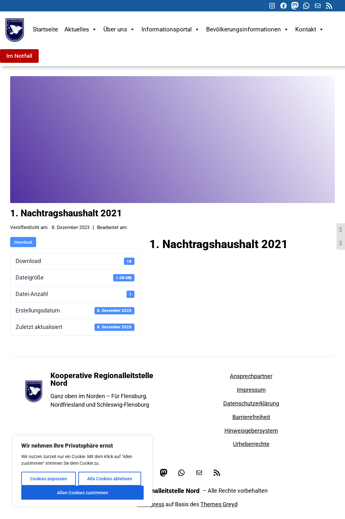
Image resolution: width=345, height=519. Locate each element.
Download (23, 242)
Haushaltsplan (191, 255)
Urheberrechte (251, 444)
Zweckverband (270, 265)
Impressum (251, 389)
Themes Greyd (219, 504)
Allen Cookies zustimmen (82, 492)
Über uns (119, 29)
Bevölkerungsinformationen (247, 29)
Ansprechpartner (251, 376)
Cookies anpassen (48, 478)
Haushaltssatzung (233, 255)
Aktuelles (80, 29)
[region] (82, 470)
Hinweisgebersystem (251, 430)
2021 (160, 255)
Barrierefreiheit (251, 417)
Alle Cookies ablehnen (109, 478)
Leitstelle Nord (275, 255)
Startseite (45, 29)
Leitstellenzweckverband (176, 265)
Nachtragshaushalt (227, 265)
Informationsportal (170, 29)
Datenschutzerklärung (251, 403)
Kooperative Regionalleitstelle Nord (101, 379)
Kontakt (309, 29)
